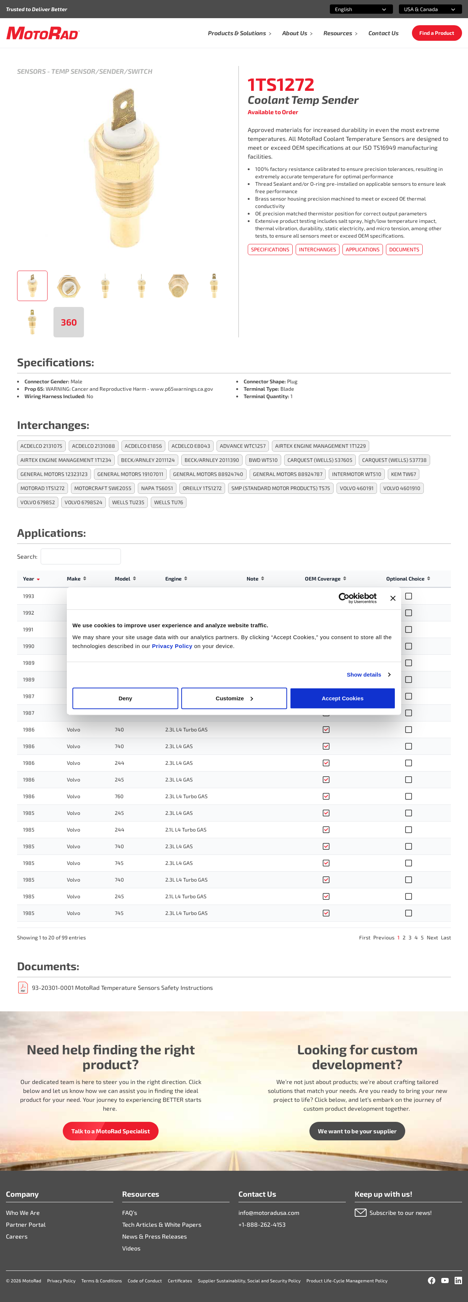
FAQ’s (129, 1212)
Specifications (270, 249)
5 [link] (422, 937)
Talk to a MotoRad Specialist (110, 1130)
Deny (125, 698)
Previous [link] (383, 937)
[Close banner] (393, 598)
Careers (16, 1236)
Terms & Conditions (101, 1280)
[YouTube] (445, 1280)
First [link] (364, 937)
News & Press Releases (154, 1236)
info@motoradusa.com (268, 1212)
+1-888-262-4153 (262, 1224)
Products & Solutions (240, 32)
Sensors (31, 71)
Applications (363, 249)
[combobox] (352, 9)
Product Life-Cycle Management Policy (346, 1280)
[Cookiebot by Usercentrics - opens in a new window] (344, 598)
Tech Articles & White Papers (161, 1224)
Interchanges (317, 249)
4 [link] (416, 937)
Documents (404, 249)
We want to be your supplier (357, 1130)
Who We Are (23, 1212)
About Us (297, 32)
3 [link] (410, 937)
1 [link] (398, 937)
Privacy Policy (173, 645)
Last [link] (446, 937)
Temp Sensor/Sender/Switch (101, 71)
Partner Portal (26, 1224)
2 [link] (404, 937)
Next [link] (432, 937)
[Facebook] (431, 1280)
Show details (364, 674)
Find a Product (436, 33)
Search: (27, 556)
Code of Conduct (145, 1280)
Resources (341, 32)
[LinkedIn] (458, 1280)
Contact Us (383, 32)
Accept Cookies (343, 698)
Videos (131, 1248)
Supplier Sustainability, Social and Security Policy (249, 1280)
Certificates (180, 1280)
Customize (234, 698)
